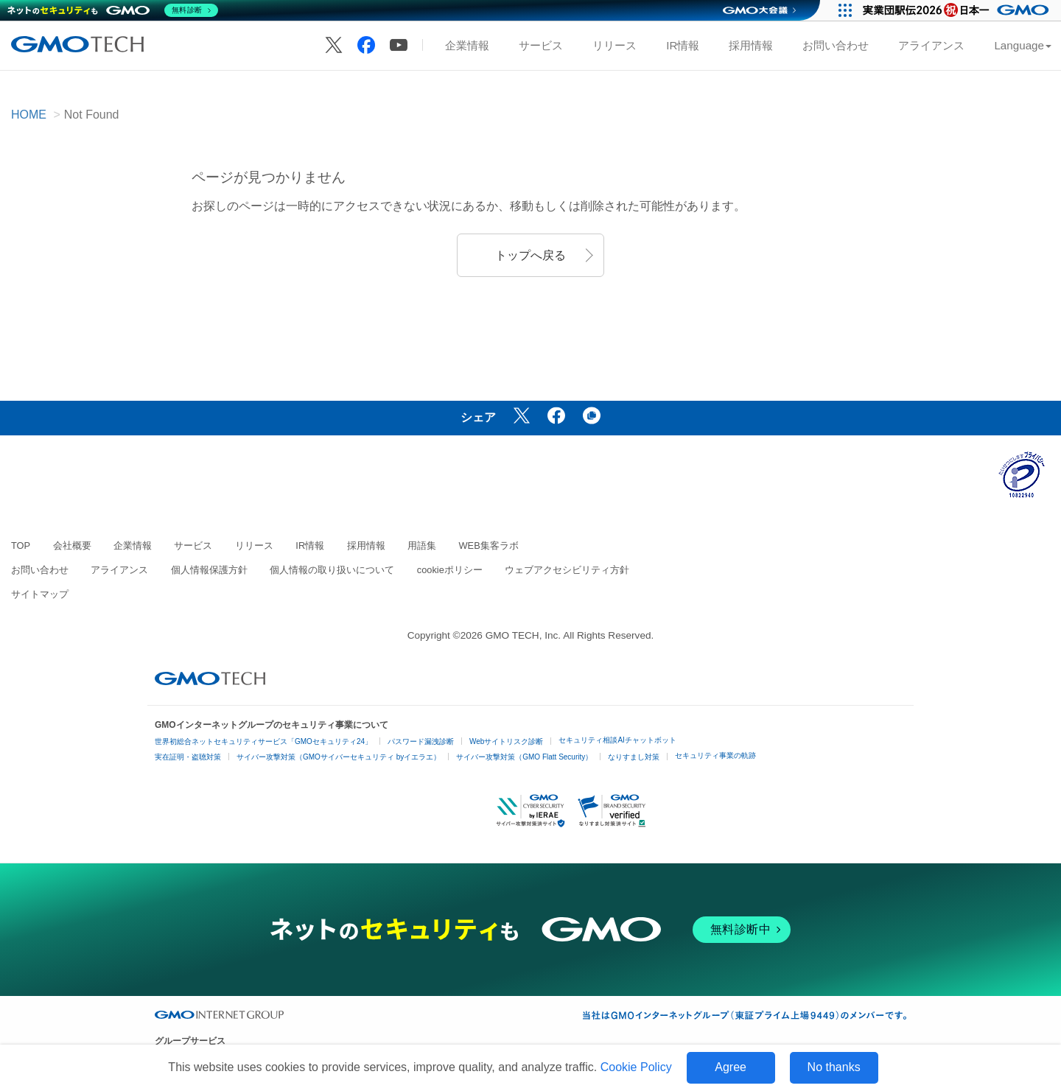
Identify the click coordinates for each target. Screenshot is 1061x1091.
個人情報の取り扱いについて (332, 569)
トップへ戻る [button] (530, 255)
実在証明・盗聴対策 (188, 757)
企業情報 (467, 45)
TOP (20, 545)
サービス (541, 45)
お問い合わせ (835, 45)
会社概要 (72, 545)
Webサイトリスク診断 (506, 741)
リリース (614, 45)
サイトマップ (40, 594)
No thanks (834, 1067)
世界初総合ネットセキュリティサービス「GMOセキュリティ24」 (263, 741)
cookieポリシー (450, 569)
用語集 (421, 545)
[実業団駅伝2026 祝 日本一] (958, 10)
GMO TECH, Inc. (523, 635)
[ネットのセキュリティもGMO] (113, 10)
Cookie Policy (636, 1067)
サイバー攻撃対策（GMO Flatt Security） (524, 757)
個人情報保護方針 (209, 569)
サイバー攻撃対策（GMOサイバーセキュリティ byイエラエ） (339, 757)
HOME (28, 114)
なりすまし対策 (633, 757)
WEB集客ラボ (489, 545)
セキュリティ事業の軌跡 (715, 755)
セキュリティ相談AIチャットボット (617, 740)
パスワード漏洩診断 (421, 741)
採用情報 (751, 45)
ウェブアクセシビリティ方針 (567, 569)
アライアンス (931, 45)
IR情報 (682, 45)
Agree (730, 1067)
